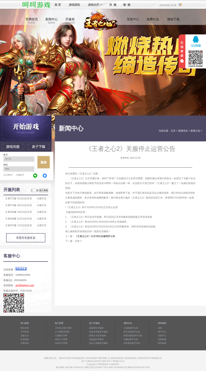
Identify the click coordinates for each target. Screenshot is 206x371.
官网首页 (32, 21)
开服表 (70, 21)
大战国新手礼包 (131, 328)
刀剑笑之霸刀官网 (63, 328)
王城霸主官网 (61, 335)
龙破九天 (25, 335)
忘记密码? (8, 175)
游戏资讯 (74, 5)
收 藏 (173, 5)
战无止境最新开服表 (98, 343)
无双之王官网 (61, 339)
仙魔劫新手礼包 (131, 339)
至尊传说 (25, 343)
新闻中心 (51, 21)
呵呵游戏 (162, 343)
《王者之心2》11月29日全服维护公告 (95, 236)
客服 (127, 5)
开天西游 (25, 332)
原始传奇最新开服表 (98, 332)
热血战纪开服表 (96, 339)
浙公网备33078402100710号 (137, 367)
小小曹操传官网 (62, 332)
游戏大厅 (94, 5)
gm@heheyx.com (24, 285)
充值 (112, 5)
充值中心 (133, 21)
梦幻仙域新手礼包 (132, 332)
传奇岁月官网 (61, 343)
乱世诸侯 (25, 339)
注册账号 (20, 175)
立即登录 (43, 162)
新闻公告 (195, 130)
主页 (173, 130)
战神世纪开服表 (96, 328)
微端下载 (173, 21)
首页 (58, 5)
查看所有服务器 (25, 237)
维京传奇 (25, 328)
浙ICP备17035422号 (74, 367)
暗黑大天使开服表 (97, 335)
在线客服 (162, 339)
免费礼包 (153, 21)
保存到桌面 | (165, 5)
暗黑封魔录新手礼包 (133, 335)
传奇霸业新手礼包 (132, 343)
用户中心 (162, 332)
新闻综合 (183, 130)
